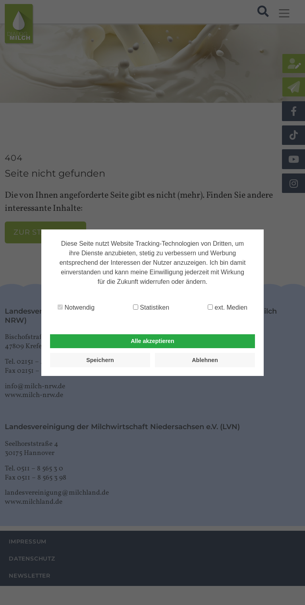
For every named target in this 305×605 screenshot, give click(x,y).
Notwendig (76, 307)
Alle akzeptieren (152, 341)
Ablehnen (205, 360)
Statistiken (151, 307)
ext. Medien (227, 307)
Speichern (100, 360)
